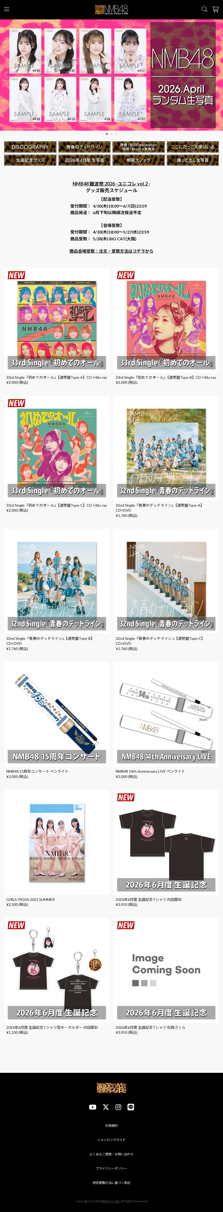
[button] (217, 75)
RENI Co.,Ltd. (111, 1201)
